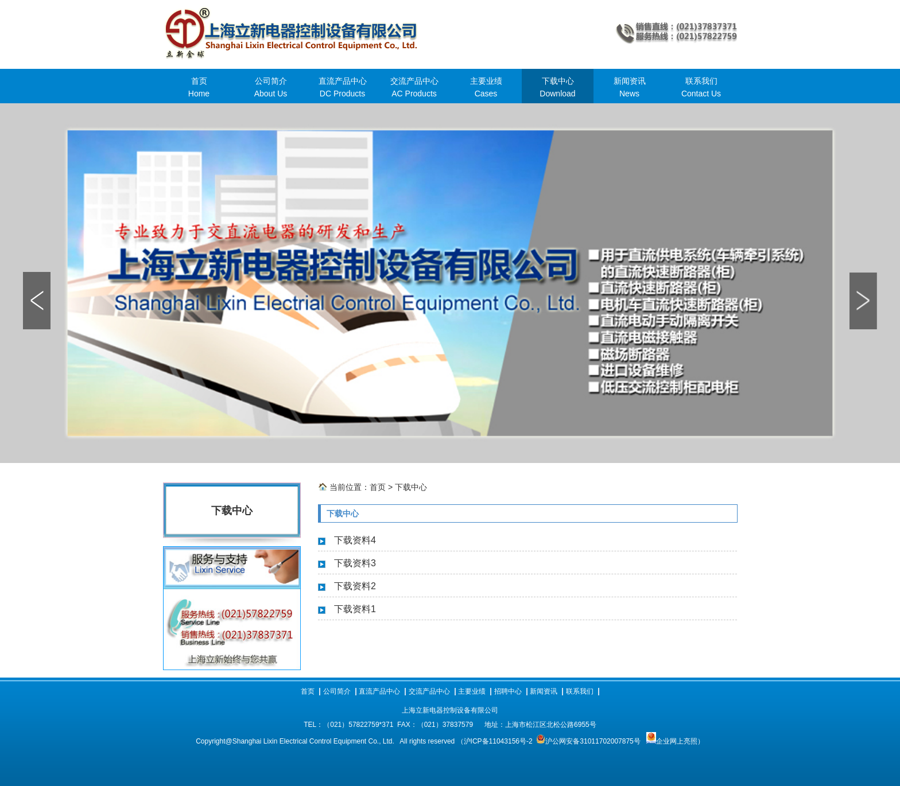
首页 (378, 487)
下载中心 (411, 487)
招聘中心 (508, 691)
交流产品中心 (429, 691)
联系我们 (579, 691)
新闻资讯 (543, 691)
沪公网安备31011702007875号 (592, 741)
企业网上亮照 (671, 741)
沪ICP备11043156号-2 (498, 741)
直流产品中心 (379, 691)
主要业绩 (472, 691)
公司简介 (337, 691)
